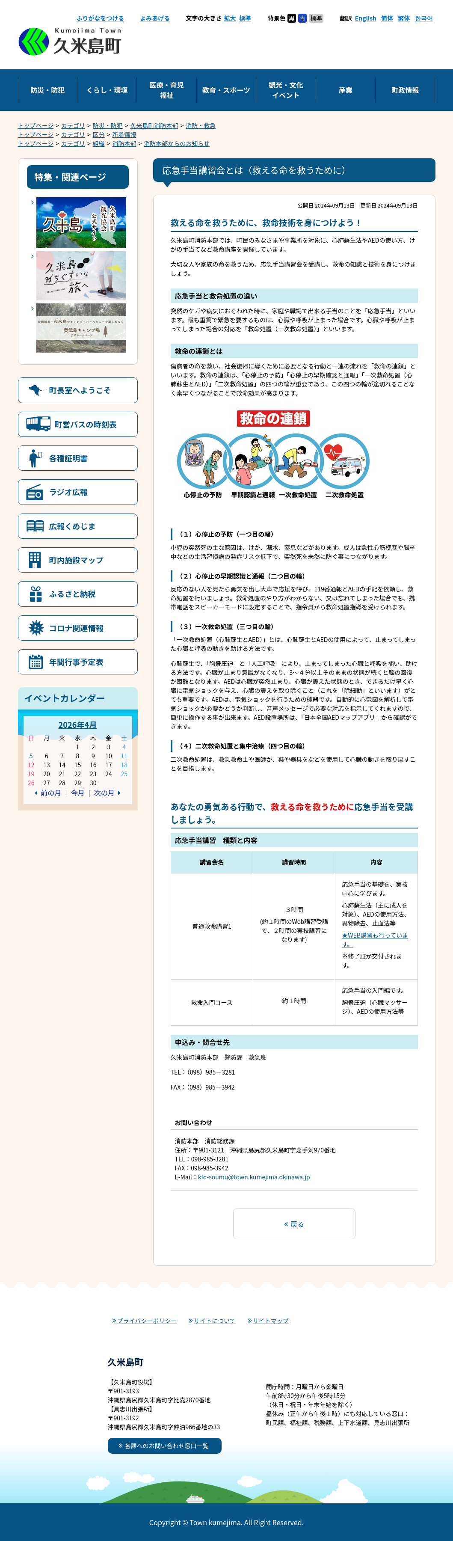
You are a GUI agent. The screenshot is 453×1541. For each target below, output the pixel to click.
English (366, 18)
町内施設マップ (76, 559)
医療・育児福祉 (166, 90)
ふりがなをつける (100, 18)
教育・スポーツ (226, 90)
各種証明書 (68, 457)
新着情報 (124, 134)
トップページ (36, 125)
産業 (345, 90)
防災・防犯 (47, 90)
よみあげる (155, 18)
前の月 (51, 792)
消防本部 (124, 143)
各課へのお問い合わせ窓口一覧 (167, 1445)
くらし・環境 (107, 90)
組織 (99, 143)
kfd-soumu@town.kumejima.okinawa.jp (254, 1177)
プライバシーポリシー (147, 1320)
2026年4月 (77, 724)
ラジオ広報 (68, 491)
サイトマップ (271, 1320)
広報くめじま (72, 525)
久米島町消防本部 (154, 125)
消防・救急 (201, 125)
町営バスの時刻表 (86, 424)
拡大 (230, 18)
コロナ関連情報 (76, 627)
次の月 (104, 792)
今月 (77, 792)
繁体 (404, 18)
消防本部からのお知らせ (177, 143)
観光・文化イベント (286, 90)
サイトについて (215, 1320)
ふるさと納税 (72, 593)
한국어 (424, 18)
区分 (99, 134)
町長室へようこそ (80, 389)
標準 (245, 18)
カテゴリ (73, 125)
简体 (387, 18)
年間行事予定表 (76, 661)
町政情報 (405, 90)
